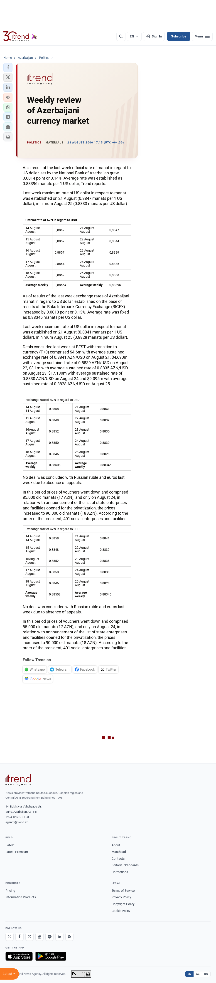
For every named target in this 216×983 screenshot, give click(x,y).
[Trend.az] (20, 36)
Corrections (120, 872)
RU (206, 974)
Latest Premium (16, 852)
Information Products (20, 897)
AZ (198, 974)
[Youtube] (39, 937)
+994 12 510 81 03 (17, 817)
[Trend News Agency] (18, 780)
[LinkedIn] (59, 937)
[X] (29, 937)
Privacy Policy (121, 897)
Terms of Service (123, 890)
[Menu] (202, 36)
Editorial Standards (125, 865)
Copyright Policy (123, 904)
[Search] (120, 36)
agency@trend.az (16, 822)
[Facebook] (19, 937)
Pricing (10, 890)
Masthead (119, 852)
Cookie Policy (121, 911)
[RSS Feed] (69, 937)
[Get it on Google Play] (50, 956)
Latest (10, 845)
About (116, 845)
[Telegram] (49, 937)
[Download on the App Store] (19, 956)
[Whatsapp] (9, 937)
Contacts (118, 858)
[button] (8, 67)
